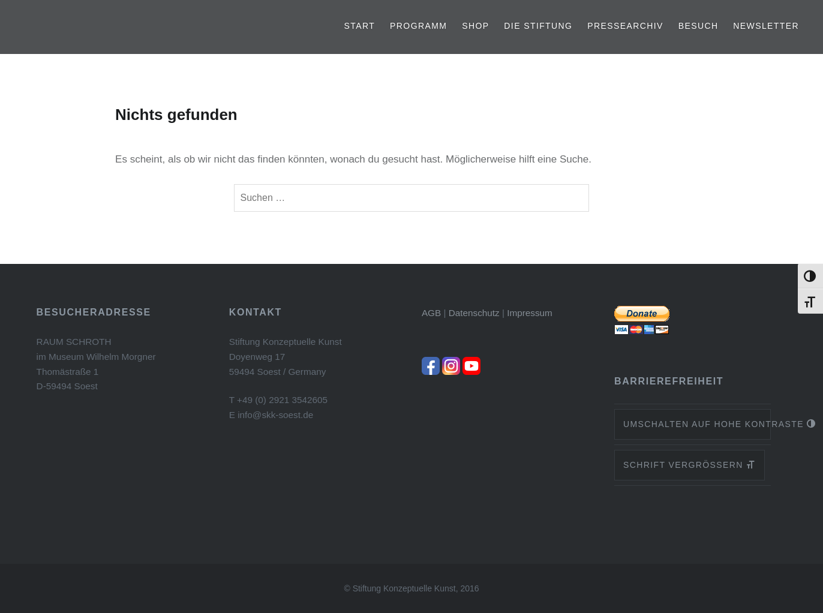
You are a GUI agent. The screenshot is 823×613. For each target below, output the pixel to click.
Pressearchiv (625, 26)
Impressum (529, 313)
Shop (475, 26)
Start (360, 26)
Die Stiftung (538, 26)
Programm (418, 26)
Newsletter (766, 26)
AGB (431, 313)
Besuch (698, 26)
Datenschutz (474, 313)
